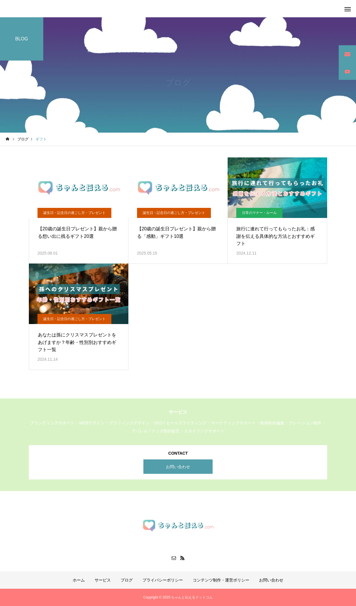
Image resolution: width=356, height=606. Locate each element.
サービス (103, 580)
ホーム (79, 580)
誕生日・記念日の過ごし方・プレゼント (74, 213)
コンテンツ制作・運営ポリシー (221, 580)
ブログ (127, 580)
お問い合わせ (178, 466)
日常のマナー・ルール (259, 213)
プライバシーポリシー (163, 580)
